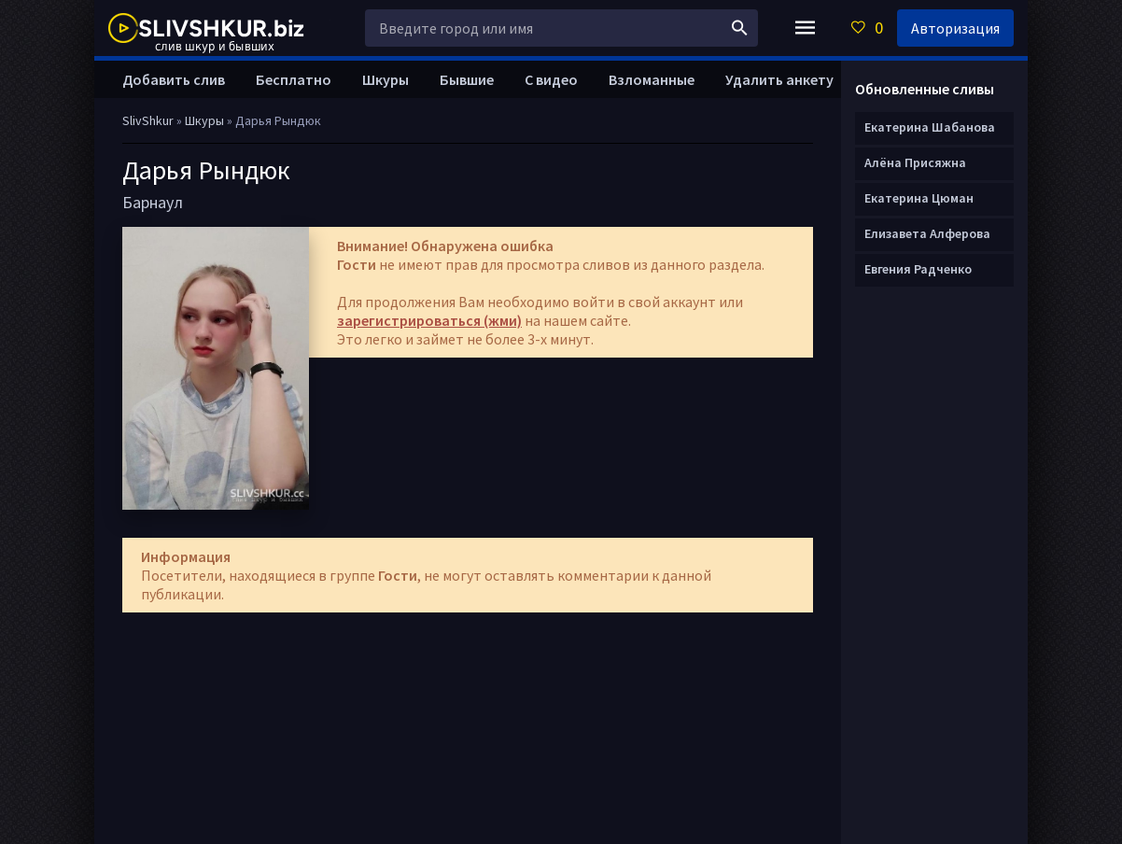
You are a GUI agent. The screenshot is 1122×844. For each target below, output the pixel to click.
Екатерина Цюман (919, 198)
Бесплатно (293, 79)
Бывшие (467, 79)
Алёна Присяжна (915, 162)
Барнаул (152, 202)
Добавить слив (173, 79)
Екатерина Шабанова (929, 127)
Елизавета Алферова (927, 233)
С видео (551, 79)
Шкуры (385, 79)
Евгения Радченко (918, 268)
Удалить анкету (779, 79)
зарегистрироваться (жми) (429, 320)
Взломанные (651, 79)
